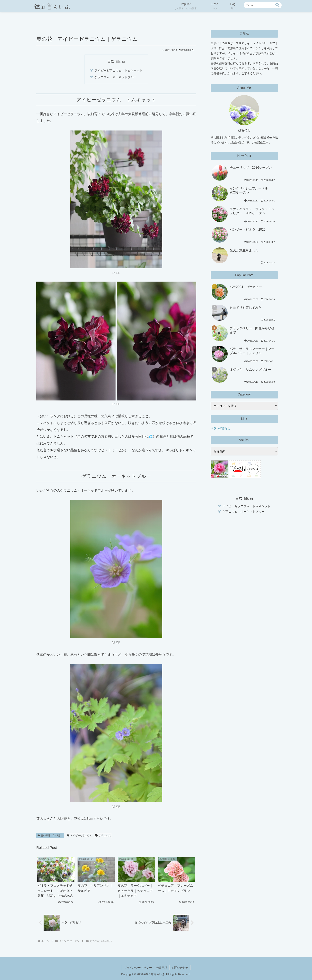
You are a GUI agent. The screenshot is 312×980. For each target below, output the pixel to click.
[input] (263, 5)
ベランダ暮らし (220, 428)
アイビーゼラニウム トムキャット (119, 70)
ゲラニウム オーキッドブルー (116, 77)
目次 (111, 61)
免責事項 (161, 967)
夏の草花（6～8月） (50, 835)
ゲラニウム (103, 835)
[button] (277, 5)
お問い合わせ (179, 967)
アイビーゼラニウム (79, 835)
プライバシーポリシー (138, 967)
